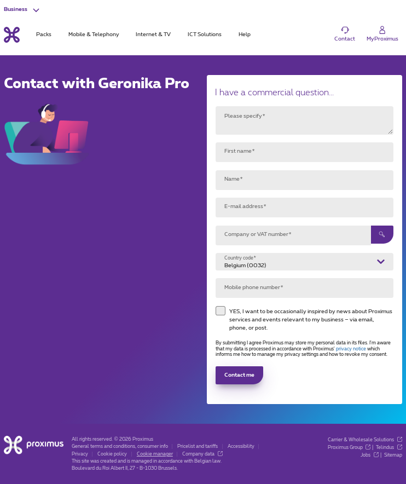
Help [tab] (245, 34)
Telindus (389, 447)
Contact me (239, 375)
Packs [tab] (43, 34)
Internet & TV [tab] (153, 34)
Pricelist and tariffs (197, 446)
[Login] (382, 34)
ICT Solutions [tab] (205, 34)
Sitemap (393, 455)
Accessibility (241, 446)
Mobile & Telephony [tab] (93, 34)
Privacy (80, 454)
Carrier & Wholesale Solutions (365, 439)
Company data (202, 454)
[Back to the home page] (12, 34)
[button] (22, 9)
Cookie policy (112, 454)
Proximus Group (349, 447)
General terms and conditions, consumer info (120, 446)
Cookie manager (155, 454)
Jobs (370, 455)
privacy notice (351, 349)
